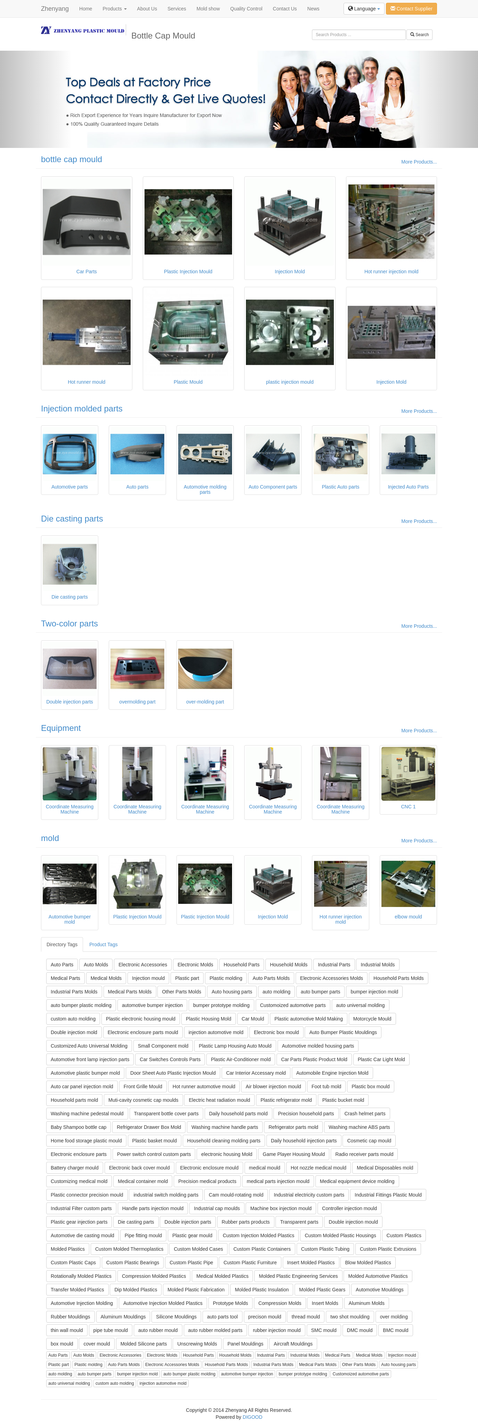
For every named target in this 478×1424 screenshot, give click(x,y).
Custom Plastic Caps (73, 1262)
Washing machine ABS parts (359, 1127)
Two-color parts (69, 623)
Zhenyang (55, 8)
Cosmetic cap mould (369, 1140)
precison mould (264, 1316)
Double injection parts (187, 1222)
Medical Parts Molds (130, 991)
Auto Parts (62, 964)
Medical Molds (106, 978)
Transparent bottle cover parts (166, 1113)
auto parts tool (222, 1316)
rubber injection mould (277, 1330)
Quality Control (246, 8)
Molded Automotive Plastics (377, 1276)
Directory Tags (62, 944)
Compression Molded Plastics (154, 1276)
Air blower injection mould (273, 1086)
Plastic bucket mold (343, 1100)
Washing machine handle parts (224, 1127)
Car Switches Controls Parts (170, 1059)
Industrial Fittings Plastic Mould (388, 1195)
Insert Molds (325, 1303)
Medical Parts (65, 978)
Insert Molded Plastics (311, 1262)
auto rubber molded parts (215, 1330)
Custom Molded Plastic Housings (340, 1235)
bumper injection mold (374, 991)
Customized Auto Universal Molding (89, 1046)
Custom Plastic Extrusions (388, 1249)
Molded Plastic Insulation (262, 1289)
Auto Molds (96, 964)
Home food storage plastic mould (86, 1140)
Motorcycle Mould (372, 1019)
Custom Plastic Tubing (325, 1249)
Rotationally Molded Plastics (81, 1276)
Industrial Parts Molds (74, 991)
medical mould (264, 1168)
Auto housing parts (232, 991)
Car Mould (253, 1019)
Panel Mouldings (246, 1344)
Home (85, 8)
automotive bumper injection (152, 1005)
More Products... (419, 162)
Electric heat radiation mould (219, 1100)
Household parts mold (74, 1100)
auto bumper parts (320, 991)
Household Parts (242, 964)
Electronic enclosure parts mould (143, 1032)
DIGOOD (253, 1417)
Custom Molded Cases (198, 1249)
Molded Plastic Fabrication (195, 1289)
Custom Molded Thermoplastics (129, 1249)
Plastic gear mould (192, 1235)
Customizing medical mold (79, 1181)
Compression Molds (280, 1303)
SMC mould (324, 1330)
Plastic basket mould (154, 1140)
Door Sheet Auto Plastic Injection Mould (173, 1073)
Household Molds (288, 964)
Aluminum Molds (367, 1303)
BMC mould (395, 1330)
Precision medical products (207, 1181)
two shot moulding (350, 1316)
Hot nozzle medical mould (318, 1168)
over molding (394, 1316)
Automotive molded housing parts (318, 1046)
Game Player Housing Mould (294, 1154)
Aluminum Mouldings (123, 1316)
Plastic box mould (371, 1086)
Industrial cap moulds (217, 1208)
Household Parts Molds (398, 978)
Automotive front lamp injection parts (90, 1059)
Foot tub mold (326, 1086)
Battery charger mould (75, 1168)
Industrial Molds (378, 964)
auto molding (276, 991)
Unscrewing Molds (197, 1344)
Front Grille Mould (143, 1086)
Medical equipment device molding (357, 1181)
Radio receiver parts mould (364, 1154)
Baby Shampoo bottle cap (78, 1127)
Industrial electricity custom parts (309, 1195)
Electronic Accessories (142, 964)
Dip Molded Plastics (135, 1289)
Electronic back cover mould (139, 1168)
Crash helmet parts (364, 1113)
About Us (147, 8)
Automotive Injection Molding (82, 1303)
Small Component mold (163, 1046)
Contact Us (285, 8)
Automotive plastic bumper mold (85, 1073)
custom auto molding (73, 1019)
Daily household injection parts (304, 1140)
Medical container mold (143, 1181)
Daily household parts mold (238, 1113)
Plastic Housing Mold (208, 1019)
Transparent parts (299, 1222)
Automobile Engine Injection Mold (332, 1073)
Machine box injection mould (281, 1208)
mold (50, 838)
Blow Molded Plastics (368, 1262)
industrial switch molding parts (165, 1195)
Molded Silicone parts (144, 1344)
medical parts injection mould (278, 1181)
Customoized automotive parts (293, 1005)
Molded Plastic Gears (322, 1289)
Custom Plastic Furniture (250, 1262)
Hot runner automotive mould (204, 1086)
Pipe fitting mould (143, 1235)
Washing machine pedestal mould (87, 1113)
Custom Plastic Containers (262, 1249)
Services (176, 8)
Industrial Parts (334, 964)
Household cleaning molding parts (224, 1140)
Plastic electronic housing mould (140, 1019)
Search (419, 34)
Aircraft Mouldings (293, 1344)
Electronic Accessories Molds (331, 978)
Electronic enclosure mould (209, 1168)
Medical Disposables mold (385, 1168)
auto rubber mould (158, 1330)
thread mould (305, 1316)
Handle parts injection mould (153, 1208)
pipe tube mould (110, 1330)
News (313, 8)
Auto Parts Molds (271, 978)
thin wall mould (67, 1330)
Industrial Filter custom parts (81, 1208)
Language (364, 8)
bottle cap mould (71, 159)
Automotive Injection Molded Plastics (163, 1303)
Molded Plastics (68, 1249)
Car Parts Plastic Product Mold (314, 1059)
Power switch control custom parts (154, 1154)
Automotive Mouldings (380, 1289)
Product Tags (103, 944)
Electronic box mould (276, 1032)
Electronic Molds (195, 964)
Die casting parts (72, 518)
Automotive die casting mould (82, 1235)
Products (114, 8)
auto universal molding (360, 1005)
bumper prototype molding (221, 1005)
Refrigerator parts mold (293, 1127)
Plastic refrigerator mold (286, 1100)
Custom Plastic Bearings (132, 1262)
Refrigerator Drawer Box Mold (149, 1127)
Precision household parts (306, 1113)
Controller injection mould (349, 1208)
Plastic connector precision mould (87, 1195)
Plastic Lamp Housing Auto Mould (235, 1046)
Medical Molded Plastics (222, 1276)
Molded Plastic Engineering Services (298, 1276)
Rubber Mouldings (70, 1316)
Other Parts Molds (181, 991)
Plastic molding (225, 978)
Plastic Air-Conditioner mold (241, 1059)
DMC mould (360, 1330)
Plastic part (187, 978)
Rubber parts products (246, 1222)
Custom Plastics (404, 1235)
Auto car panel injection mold (82, 1086)
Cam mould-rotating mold (236, 1195)
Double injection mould (353, 1222)
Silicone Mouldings (176, 1316)
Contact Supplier (411, 8)
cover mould (96, 1344)
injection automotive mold (216, 1032)
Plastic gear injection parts (79, 1222)
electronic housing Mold (226, 1154)
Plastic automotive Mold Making (308, 1019)
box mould (62, 1344)
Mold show (208, 8)
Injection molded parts (82, 408)
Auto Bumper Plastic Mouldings (343, 1032)
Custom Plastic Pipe (191, 1262)
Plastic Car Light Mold (381, 1059)
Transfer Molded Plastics (77, 1289)
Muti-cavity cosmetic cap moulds (143, 1100)
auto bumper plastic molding (81, 1005)
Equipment (61, 728)
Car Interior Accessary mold (256, 1073)
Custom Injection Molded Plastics (258, 1235)
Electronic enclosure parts (79, 1154)
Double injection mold (74, 1032)
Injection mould (148, 978)
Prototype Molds (230, 1303)
